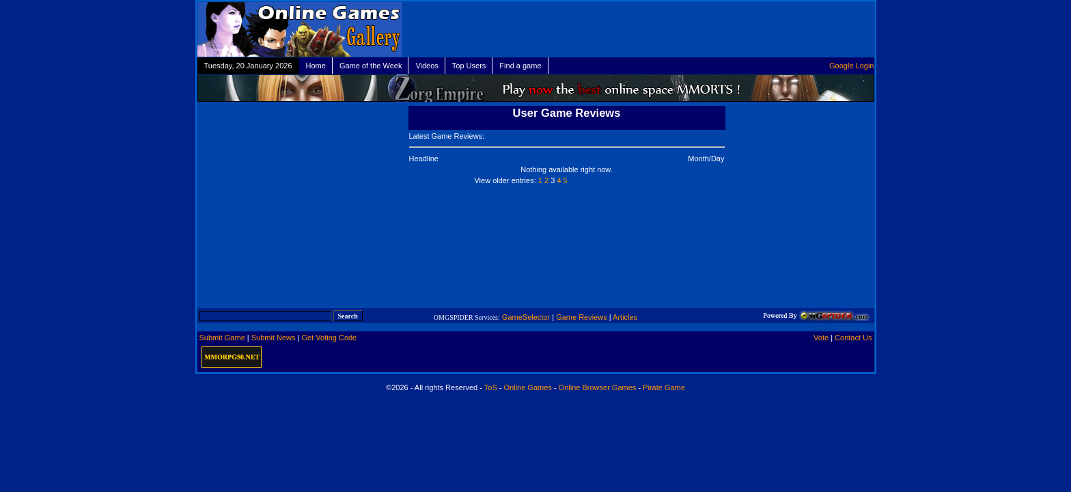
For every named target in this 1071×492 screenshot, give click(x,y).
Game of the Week (370, 66)
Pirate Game (664, 387)
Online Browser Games (598, 387)
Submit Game (222, 337)
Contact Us (853, 337)
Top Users (469, 66)
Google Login (851, 66)
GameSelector (526, 317)
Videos (426, 66)
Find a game (520, 66)
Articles (625, 317)
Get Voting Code (329, 337)
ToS (490, 387)
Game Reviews (581, 317)
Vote (821, 337)
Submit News (273, 337)
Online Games (528, 387)
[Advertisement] (717, 29)
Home (316, 66)
